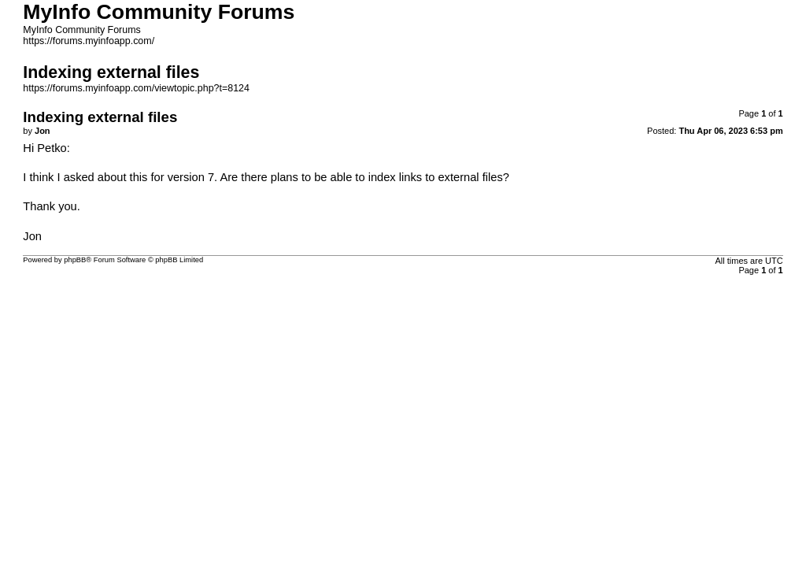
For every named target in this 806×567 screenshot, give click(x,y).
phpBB (75, 260)
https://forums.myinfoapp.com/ (88, 40)
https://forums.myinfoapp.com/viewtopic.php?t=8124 (136, 88)
